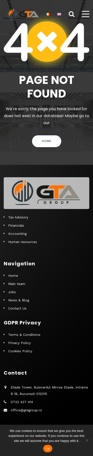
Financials (16, 225)
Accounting (17, 234)
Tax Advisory (18, 217)
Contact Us (17, 308)
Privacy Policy (19, 343)
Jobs (12, 292)
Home (46, 141)
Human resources (22, 242)
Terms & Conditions (24, 335)
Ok (48, 449)
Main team (16, 284)
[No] (86, 440)
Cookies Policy (20, 351)
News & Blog (18, 300)
